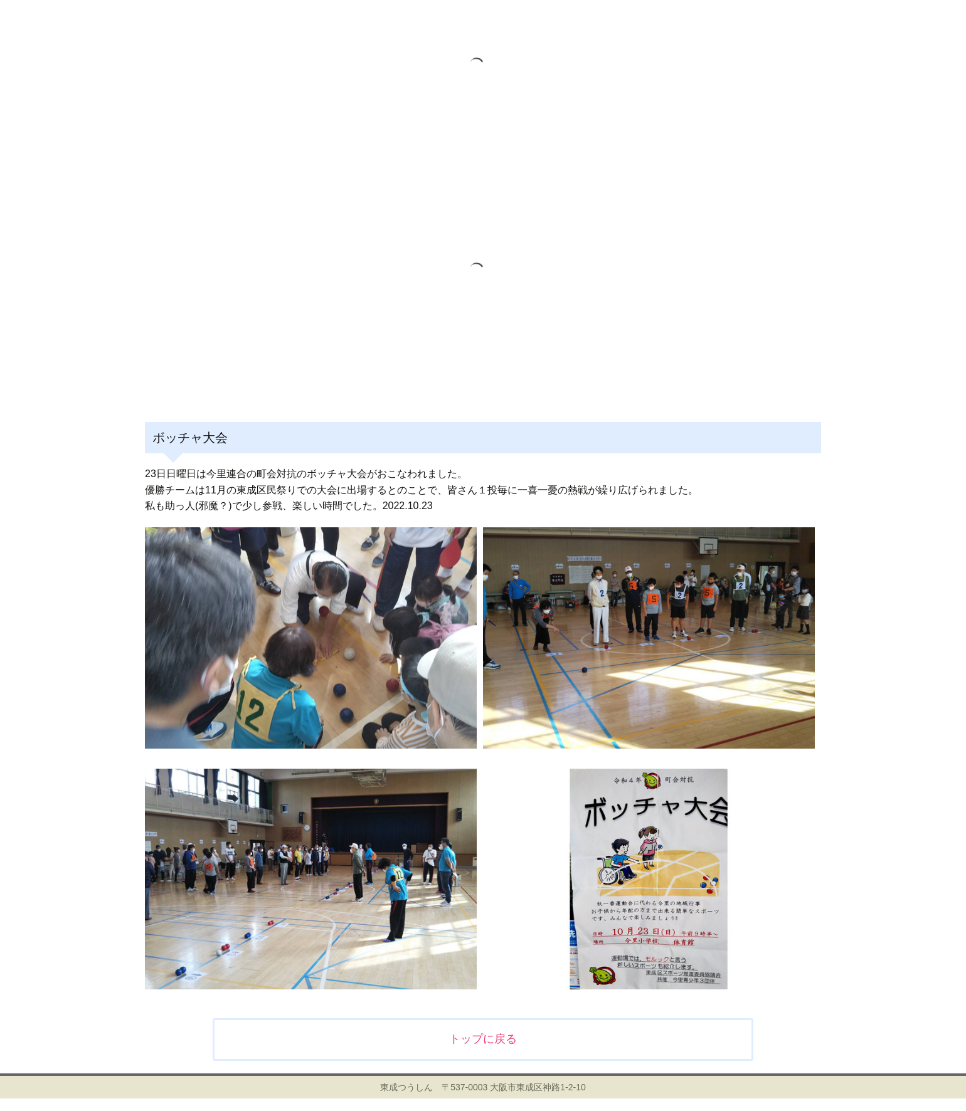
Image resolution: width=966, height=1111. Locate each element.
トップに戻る (483, 1039)
